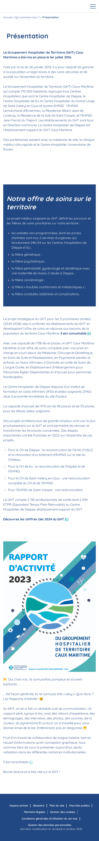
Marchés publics (79, 805)
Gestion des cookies (62, 812)
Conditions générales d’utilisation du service (49, 818)
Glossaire (38, 805)
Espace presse (19, 805)
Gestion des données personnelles (49, 825)
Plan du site (57, 805)
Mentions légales (34, 812)
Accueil (7, 17)
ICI (89, 333)
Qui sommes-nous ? (27, 17)
